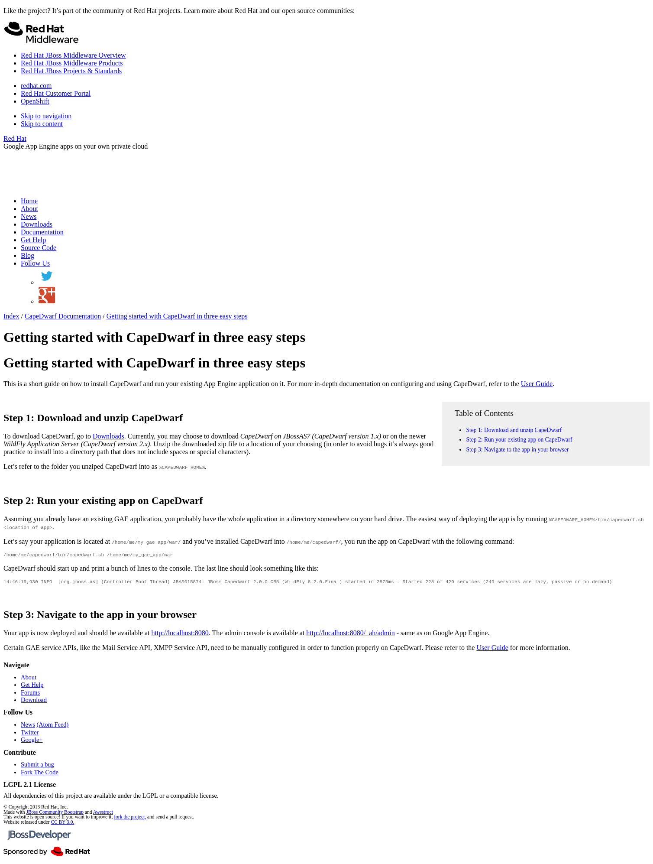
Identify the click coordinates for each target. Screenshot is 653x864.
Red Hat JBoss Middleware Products (72, 63)
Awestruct (103, 814)
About (29, 208)
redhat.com (36, 85)
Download (34, 702)
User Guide (537, 383)
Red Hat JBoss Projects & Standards (71, 71)
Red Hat (14, 138)
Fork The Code (39, 774)
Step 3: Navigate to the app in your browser (517, 449)
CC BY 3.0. (62, 824)
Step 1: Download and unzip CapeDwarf (514, 430)
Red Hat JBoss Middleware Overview (73, 55)
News (28, 216)
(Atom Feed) (52, 727)
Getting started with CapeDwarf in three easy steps (177, 316)
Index (11, 316)
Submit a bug (37, 766)
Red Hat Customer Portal (56, 93)
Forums (30, 695)
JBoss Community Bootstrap (54, 814)
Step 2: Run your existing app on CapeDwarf (519, 439)
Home (29, 201)
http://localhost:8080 (179, 635)
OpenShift (35, 101)
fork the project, (130, 819)
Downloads (36, 224)
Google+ (31, 742)
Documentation (42, 232)
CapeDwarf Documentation (63, 316)
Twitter (30, 734)
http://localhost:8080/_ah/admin (350, 635)
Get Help (33, 240)
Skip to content (42, 123)
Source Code (38, 247)
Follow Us (35, 263)
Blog (27, 255)
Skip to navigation (46, 116)
